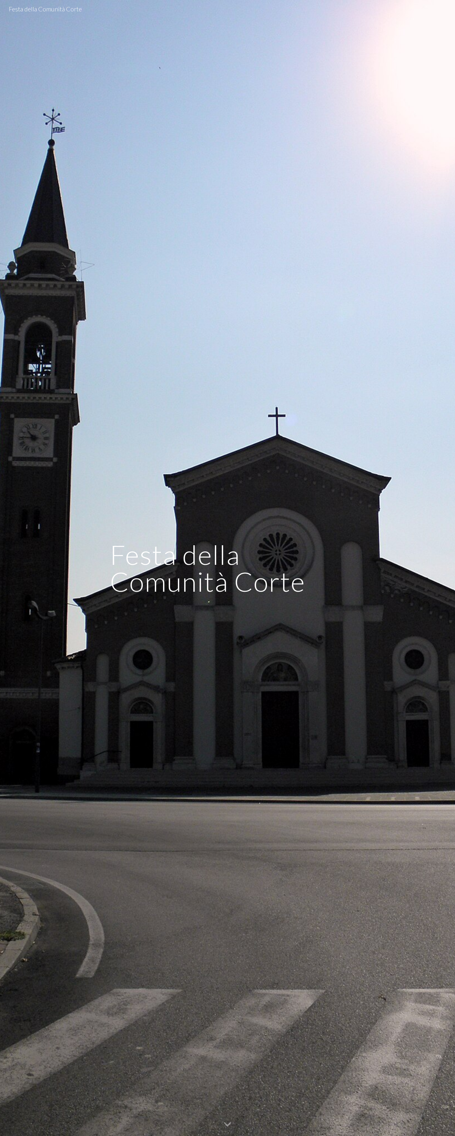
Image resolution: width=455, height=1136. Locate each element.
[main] (227, 568)
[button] (227, 1124)
